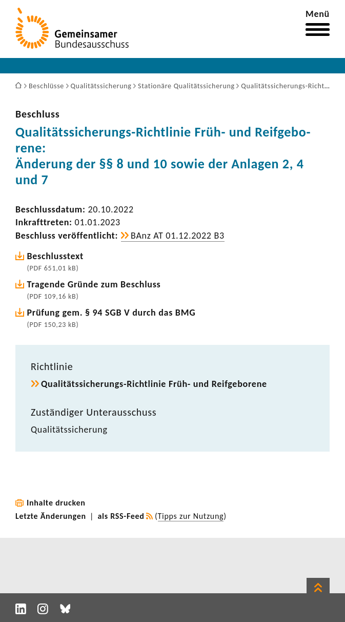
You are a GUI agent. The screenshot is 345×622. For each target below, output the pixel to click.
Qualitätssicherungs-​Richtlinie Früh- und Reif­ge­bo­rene (154, 384)
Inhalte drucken (56, 503)
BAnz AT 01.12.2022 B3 (178, 235)
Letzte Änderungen (50, 516)
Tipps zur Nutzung (191, 516)
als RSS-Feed (121, 516)
